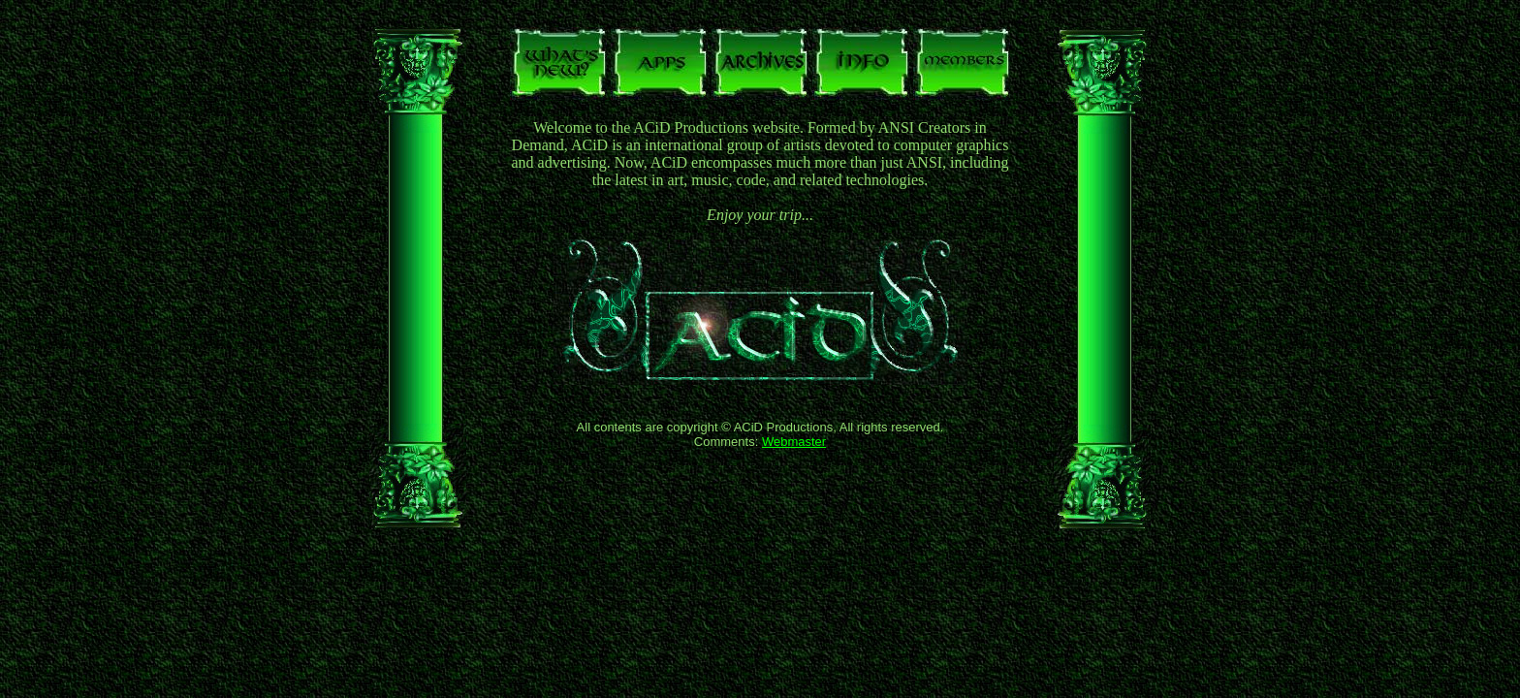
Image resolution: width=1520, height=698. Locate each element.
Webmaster (794, 441)
